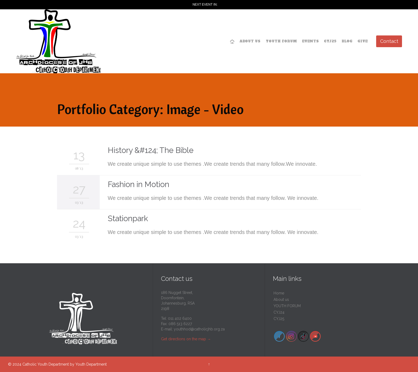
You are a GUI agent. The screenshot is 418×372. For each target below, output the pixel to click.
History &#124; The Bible (151, 150)
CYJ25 (279, 319)
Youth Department (91, 364)
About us (281, 299)
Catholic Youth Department (45, 364)
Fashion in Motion (138, 184)
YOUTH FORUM (287, 306)
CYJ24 (279, 312)
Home (279, 293)
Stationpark (128, 218)
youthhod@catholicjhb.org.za (199, 329)
